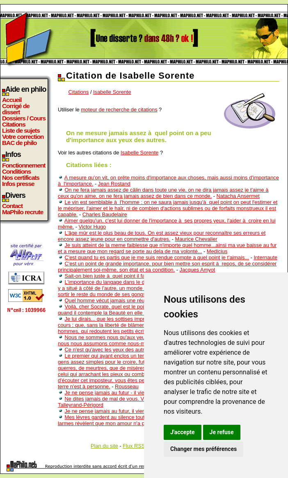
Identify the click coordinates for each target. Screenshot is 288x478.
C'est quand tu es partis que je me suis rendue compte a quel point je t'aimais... (157, 257)
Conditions (16, 171)
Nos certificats (20, 177)
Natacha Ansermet (238, 196)
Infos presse (18, 184)
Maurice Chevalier (196, 239)
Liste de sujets (21, 130)
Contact (12, 206)
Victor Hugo (92, 227)
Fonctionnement (23, 165)
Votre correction (23, 137)
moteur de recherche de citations (119, 109)
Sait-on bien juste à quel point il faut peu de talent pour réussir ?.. (141, 276)
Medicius (217, 251)
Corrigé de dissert (16, 109)
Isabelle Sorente (112, 92)
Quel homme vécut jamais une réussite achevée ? (123, 300)
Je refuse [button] (222, 432)
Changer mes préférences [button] (203, 449)
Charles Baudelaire (104, 214)
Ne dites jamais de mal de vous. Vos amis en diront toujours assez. (143, 399)
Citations (13, 124)
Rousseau (127, 386)
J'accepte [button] (182, 432)
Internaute (265, 257)
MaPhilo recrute (22, 212)
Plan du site (104, 446)
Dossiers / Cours (24, 118)
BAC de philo (19, 143)
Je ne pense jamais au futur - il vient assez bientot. (124, 393)
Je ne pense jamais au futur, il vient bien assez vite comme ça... (139, 411)
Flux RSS (134, 446)
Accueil (12, 100)
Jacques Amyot (197, 270)
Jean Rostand (114, 184)
